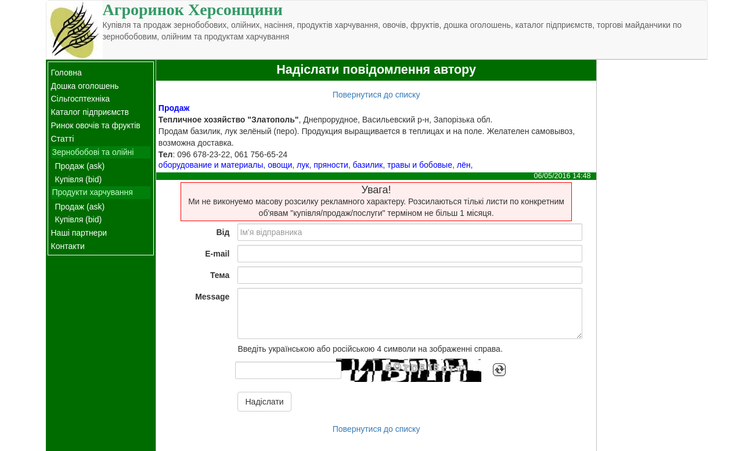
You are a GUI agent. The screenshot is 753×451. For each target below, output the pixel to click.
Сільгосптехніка (80, 98)
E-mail (217, 253)
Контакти (68, 246)
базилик (368, 164)
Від (222, 232)
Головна (66, 72)
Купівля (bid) (78, 179)
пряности (331, 164)
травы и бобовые (419, 164)
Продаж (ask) (80, 166)
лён (464, 164)
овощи (280, 164)
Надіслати (264, 401)
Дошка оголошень (85, 86)
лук (303, 164)
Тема (219, 275)
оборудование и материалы (210, 164)
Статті (62, 138)
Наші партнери (79, 232)
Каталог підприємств (90, 112)
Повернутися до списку (376, 94)
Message (212, 296)
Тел (165, 154)
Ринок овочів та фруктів (95, 125)
